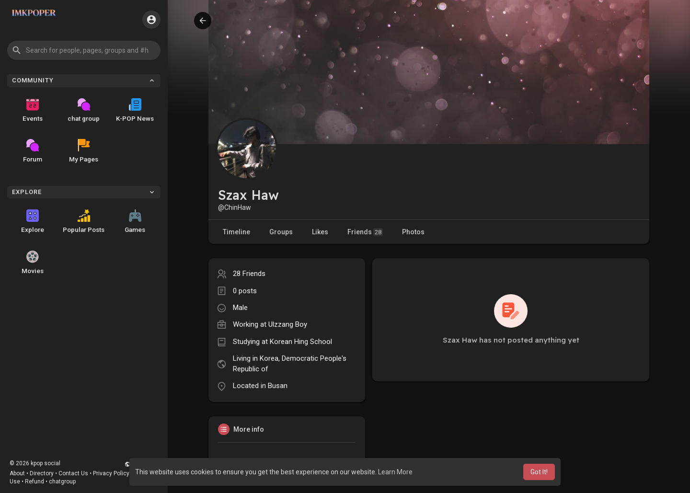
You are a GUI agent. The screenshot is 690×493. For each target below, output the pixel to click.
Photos (413, 232)
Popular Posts (83, 221)
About (17, 473)
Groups (281, 232)
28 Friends (249, 273)
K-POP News (135, 110)
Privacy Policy (111, 473)
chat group (84, 110)
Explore (32, 221)
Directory (42, 473)
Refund (34, 481)
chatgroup (62, 481)
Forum (32, 151)
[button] (84, 50)
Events (33, 110)
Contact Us (73, 473)
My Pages (83, 151)
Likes (320, 232)
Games (135, 221)
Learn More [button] (395, 472)
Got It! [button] (539, 472)
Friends (365, 232)
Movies (33, 263)
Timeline (236, 232)
